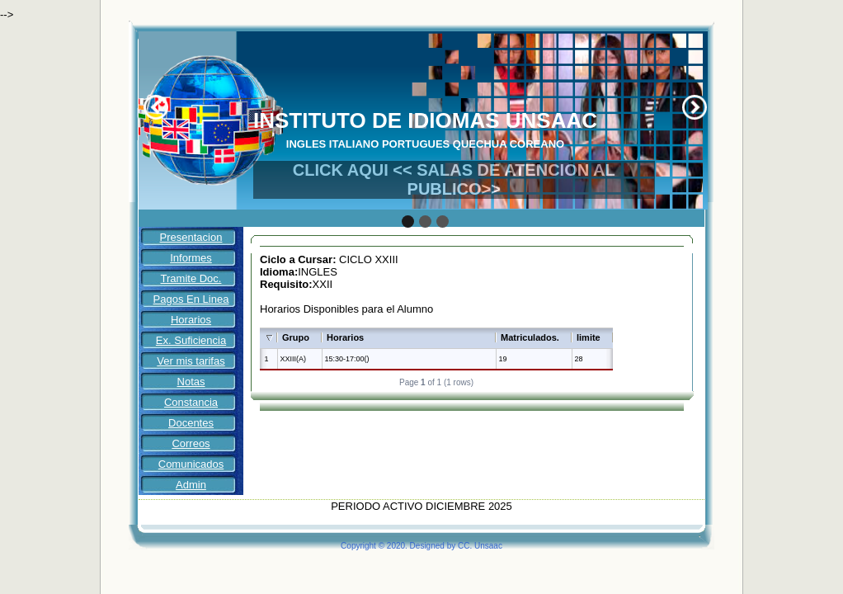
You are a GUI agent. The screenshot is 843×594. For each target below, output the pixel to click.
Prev (156, 107)
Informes (191, 258)
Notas (191, 381)
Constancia (191, 402)
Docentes (191, 423)
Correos (191, 443)
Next (694, 107)
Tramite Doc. (191, 278)
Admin (191, 484)
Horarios (191, 320)
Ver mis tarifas (190, 361)
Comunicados (191, 464)
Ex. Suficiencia (191, 340)
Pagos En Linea (191, 299)
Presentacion (191, 237)
